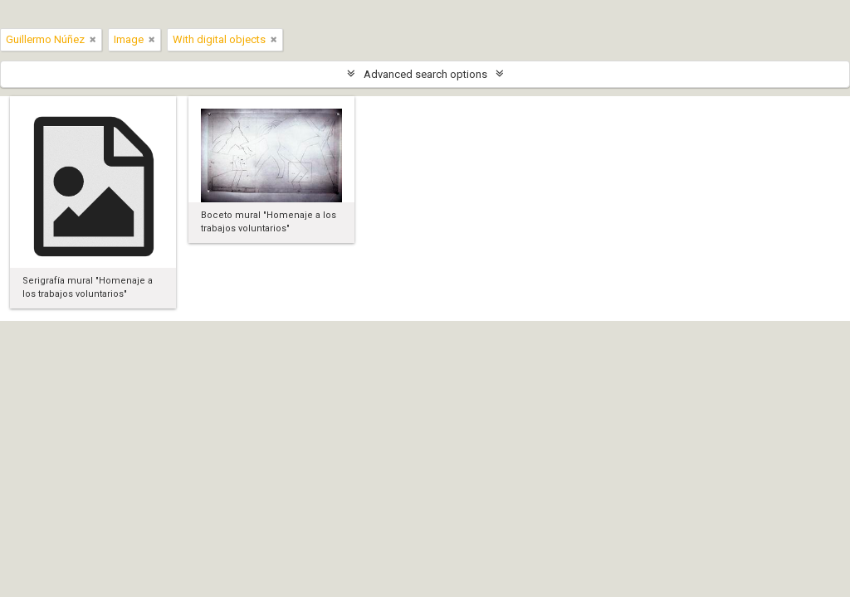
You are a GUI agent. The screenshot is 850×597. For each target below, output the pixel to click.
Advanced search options (425, 74)
